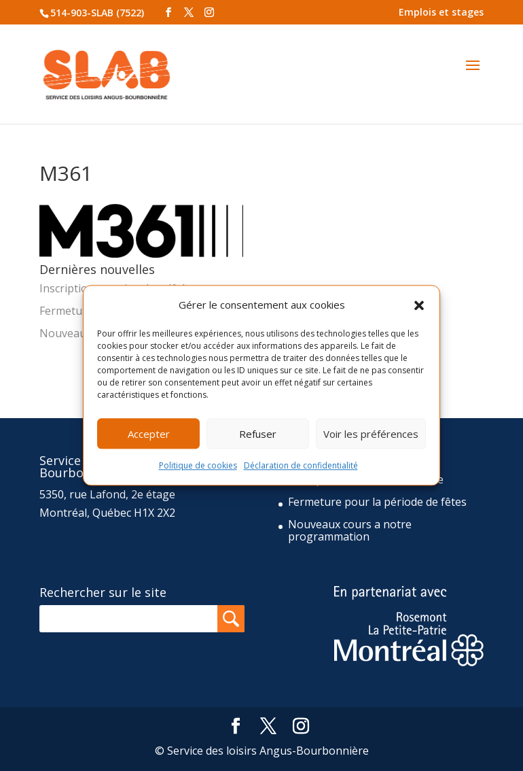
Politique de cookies (198, 466)
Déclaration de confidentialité (301, 466)
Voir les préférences (370, 434)
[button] (419, 305)
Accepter (149, 434)
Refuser (257, 434)
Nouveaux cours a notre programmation (350, 530)
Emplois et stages (441, 11)
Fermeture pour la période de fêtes (377, 501)
